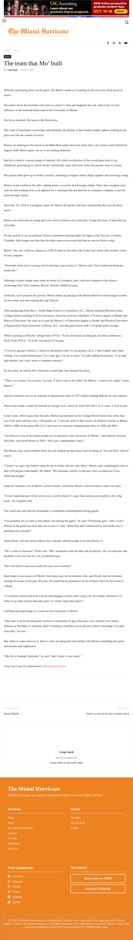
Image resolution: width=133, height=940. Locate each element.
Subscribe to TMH (98, 878)
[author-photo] (66, 746)
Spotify (14, 902)
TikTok (14, 891)
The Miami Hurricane (34, 789)
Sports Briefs (11, 713)
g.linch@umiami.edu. (54, 666)
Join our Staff (77, 822)
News (11, 817)
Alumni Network (97, 888)
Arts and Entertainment (20, 828)
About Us (13, 848)
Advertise (75, 817)
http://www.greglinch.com (67, 757)
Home (6, 50)
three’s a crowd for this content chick (107, 713)
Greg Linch (12, 70)
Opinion (12, 833)
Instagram (15, 881)
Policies (74, 828)
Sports (16, 50)
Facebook (15, 876)
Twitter (14, 886)
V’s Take (12, 838)
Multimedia (14, 843)
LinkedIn (15, 897)
